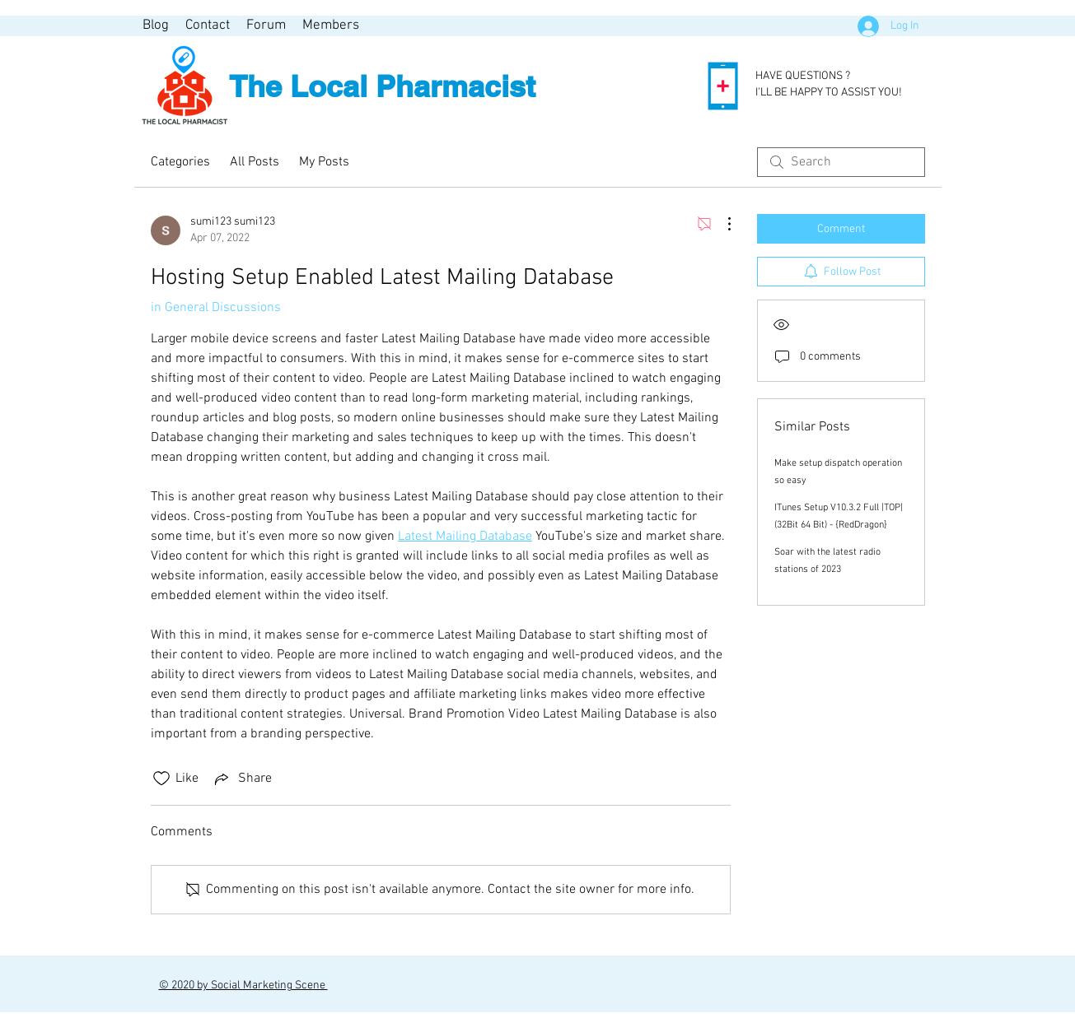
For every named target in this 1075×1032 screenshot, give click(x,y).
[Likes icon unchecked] (161, 778)
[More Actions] (721, 224)
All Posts (254, 162)
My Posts (324, 162)
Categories (180, 162)
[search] (841, 162)
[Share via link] (242, 778)
